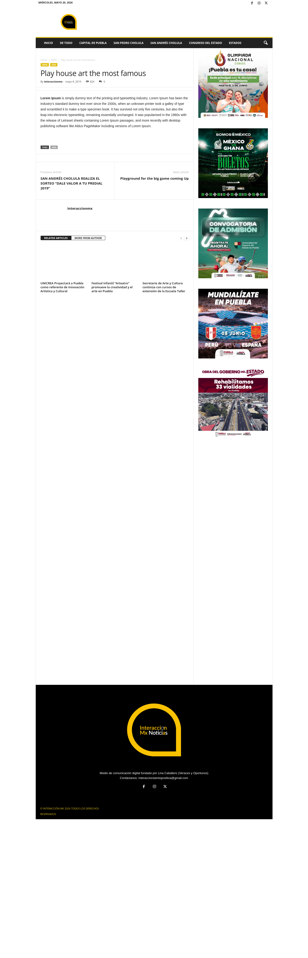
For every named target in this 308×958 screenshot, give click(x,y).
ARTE (54, 60)
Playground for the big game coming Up (154, 178)
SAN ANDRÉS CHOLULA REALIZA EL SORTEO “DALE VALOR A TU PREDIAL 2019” (72, 183)
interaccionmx (53, 81)
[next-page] (186, 238)
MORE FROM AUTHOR (88, 238)
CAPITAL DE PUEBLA (93, 43)
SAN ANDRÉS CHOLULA (166, 43)
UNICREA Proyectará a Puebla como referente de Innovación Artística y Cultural (62, 287)
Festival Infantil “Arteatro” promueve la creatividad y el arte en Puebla (112, 287)
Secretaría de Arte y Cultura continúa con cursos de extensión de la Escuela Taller (164, 287)
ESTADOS (235, 43)
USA (54, 64)
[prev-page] (181, 238)
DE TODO (66, 43)
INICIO (48, 43)
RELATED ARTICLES (56, 238)
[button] (265, 43)
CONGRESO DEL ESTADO (205, 43)
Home (44, 60)
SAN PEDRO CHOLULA (129, 43)
